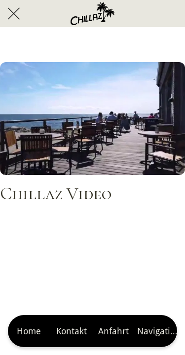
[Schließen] (14, 14)
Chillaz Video (55, 193)
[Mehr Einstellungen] (156, 331)
